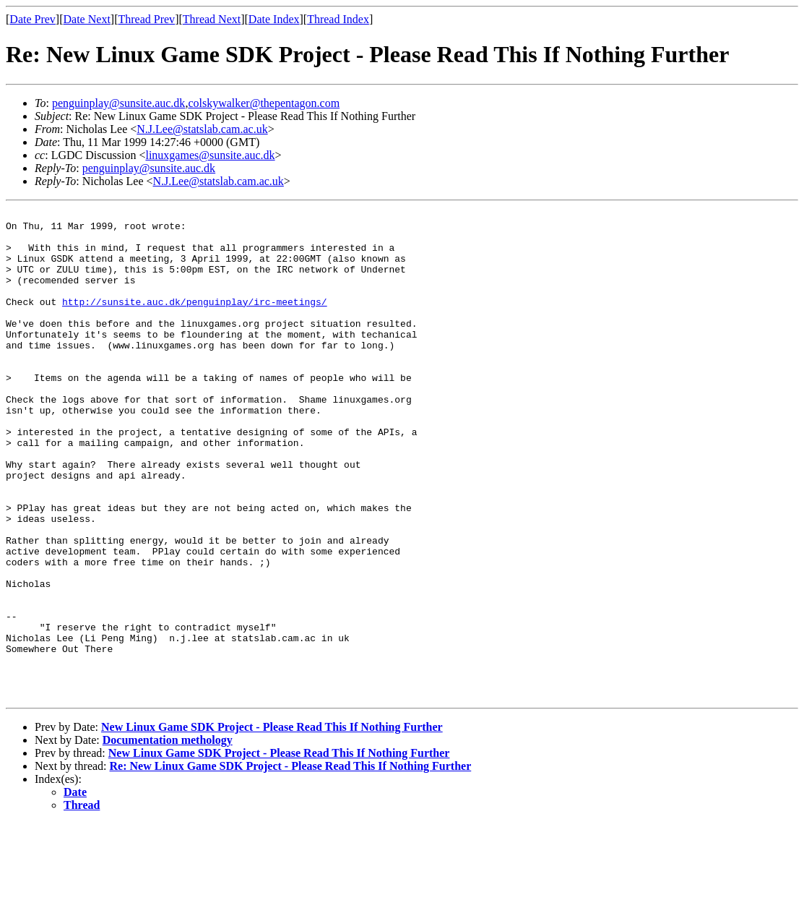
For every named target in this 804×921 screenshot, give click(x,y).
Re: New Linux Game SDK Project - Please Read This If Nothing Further (291, 863)
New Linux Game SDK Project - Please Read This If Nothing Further (272, 824)
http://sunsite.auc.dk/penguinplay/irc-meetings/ (194, 320)
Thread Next (212, 19)
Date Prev (32, 19)
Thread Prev (146, 19)
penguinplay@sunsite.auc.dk (118, 103)
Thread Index (338, 19)
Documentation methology (168, 837)
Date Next (87, 19)
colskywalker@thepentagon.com (264, 103)
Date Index (274, 19)
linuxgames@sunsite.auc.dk (210, 155)
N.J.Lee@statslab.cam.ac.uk (202, 129)
